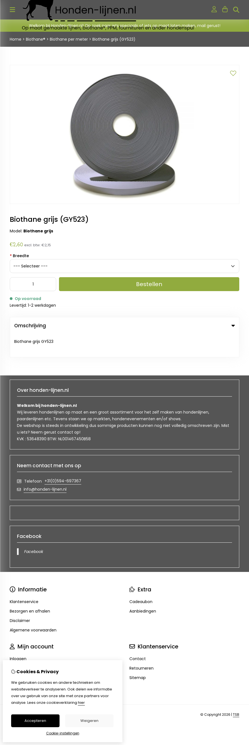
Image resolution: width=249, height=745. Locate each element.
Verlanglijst (20, 654)
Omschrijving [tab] (124, 325)
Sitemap (137, 654)
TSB (236, 691)
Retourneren (141, 645)
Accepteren (35, 720)
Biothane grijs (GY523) (113, 39)
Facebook (33, 528)
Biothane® (35, 39)
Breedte (19, 256)
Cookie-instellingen (62, 733)
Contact (137, 635)
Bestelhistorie (23, 645)
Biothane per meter (69, 39)
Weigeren (89, 720)
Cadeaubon (140, 578)
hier (81, 702)
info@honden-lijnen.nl (45, 466)
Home (15, 39)
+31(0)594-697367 (63, 458)
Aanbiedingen (142, 588)
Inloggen (18, 635)
